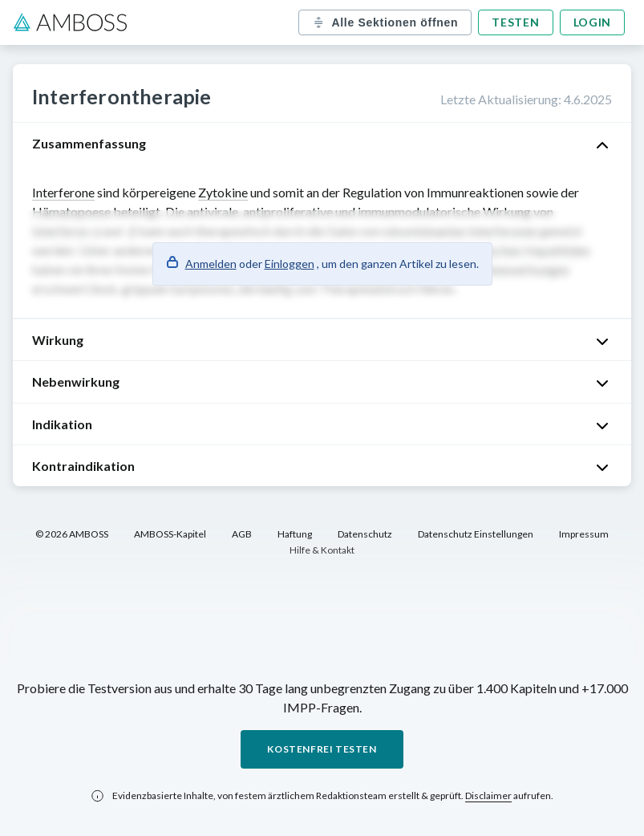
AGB (242, 534)
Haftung (294, 534)
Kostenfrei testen (321, 749)
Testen (515, 22)
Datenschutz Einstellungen (475, 534)
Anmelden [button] (211, 263)
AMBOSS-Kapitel (170, 534)
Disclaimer (488, 795)
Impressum (584, 534)
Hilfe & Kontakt (322, 550)
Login (592, 22)
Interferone (63, 192)
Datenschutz (365, 534)
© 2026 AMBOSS (71, 534)
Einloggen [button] (289, 263)
